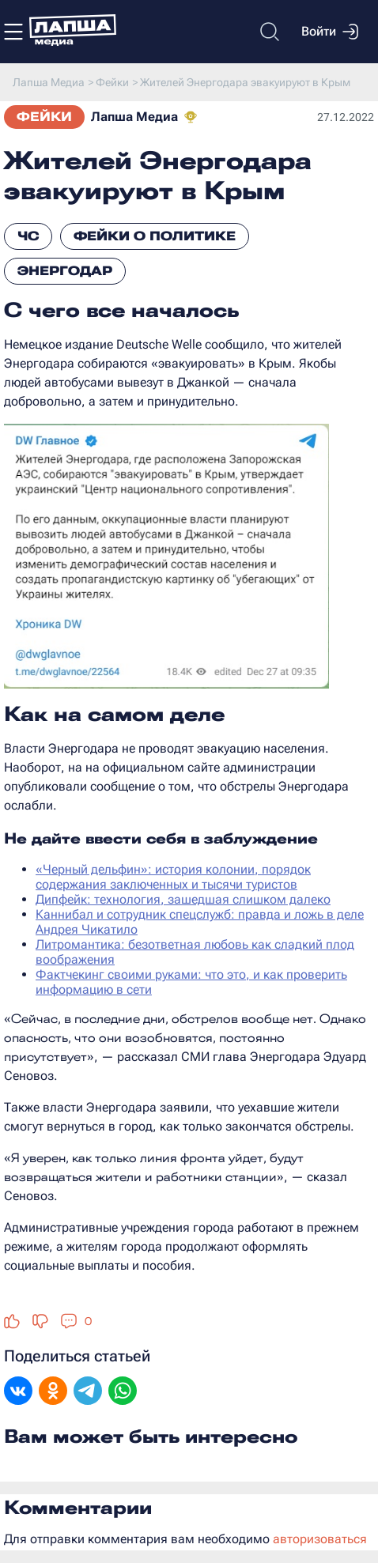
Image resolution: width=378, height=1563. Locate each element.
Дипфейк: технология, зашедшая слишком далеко (183, 899)
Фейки (44, 116)
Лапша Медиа (134, 116)
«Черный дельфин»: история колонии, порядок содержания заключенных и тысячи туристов (173, 877)
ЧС (28, 236)
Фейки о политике (155, 236)
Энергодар (64, 270)
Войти (329, 32)
